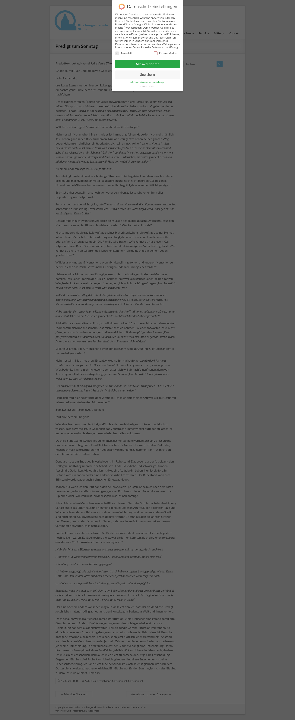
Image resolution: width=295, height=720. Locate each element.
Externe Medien (165, 50)
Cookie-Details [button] (147, 84)
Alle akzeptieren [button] (147, 61)
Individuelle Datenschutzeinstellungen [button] (147, 80)
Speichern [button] (147, 72)
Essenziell (123, 50)
